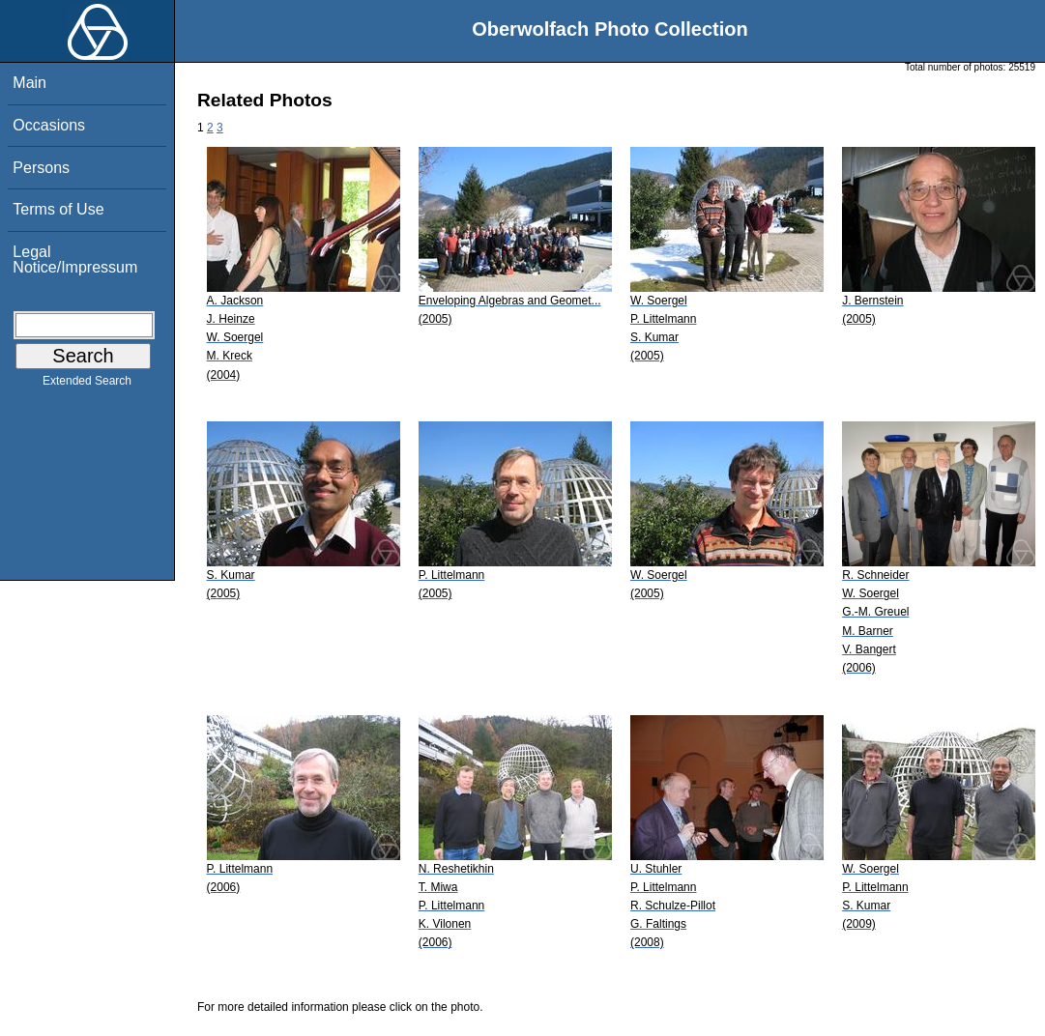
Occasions (49, 125)
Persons (41, 167)
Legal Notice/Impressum (75, 259)
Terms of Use (58, 209)
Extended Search (87, 384)
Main (29, 82)
